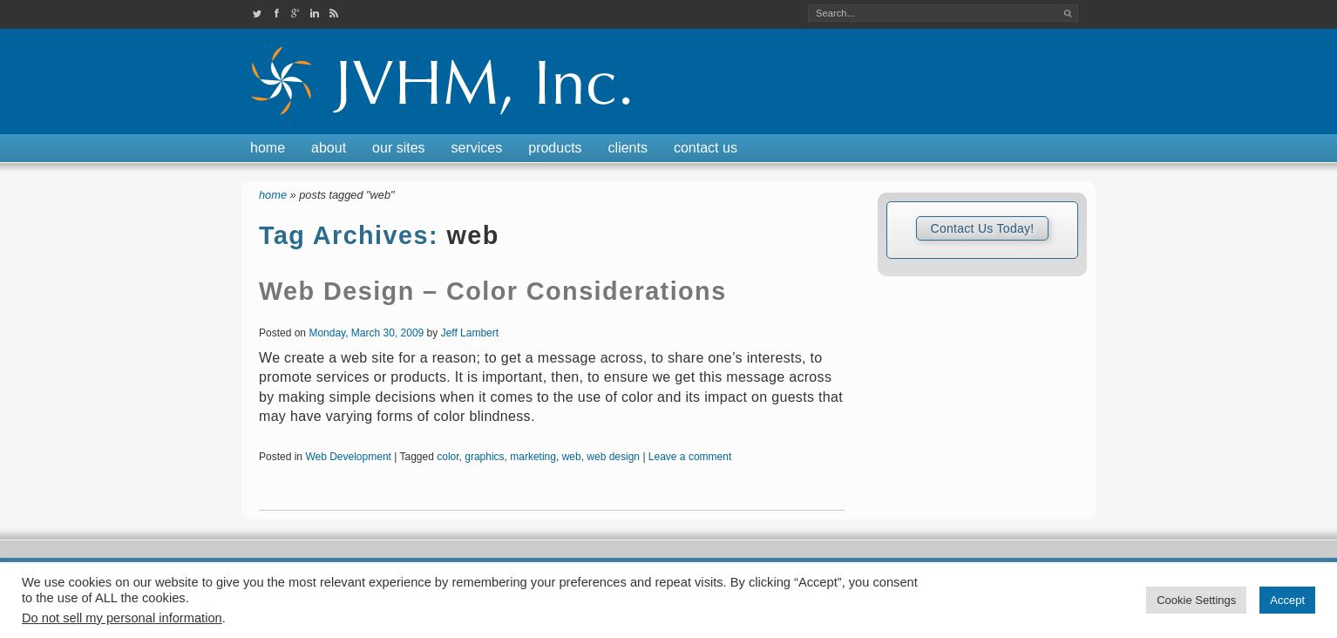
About (328, 147)
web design (613, 457)
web (571, 457)
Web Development (348, 457)
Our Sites (398, 147)
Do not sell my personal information (122, 618)
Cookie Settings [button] (1196, 600)
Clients (628, 147)
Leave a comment (689, 457)
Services (477, 147)
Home (267, 147)
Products (554, 147)
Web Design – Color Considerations (493, 291)
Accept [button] (1287, 600)
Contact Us (705, 147)
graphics (484, 457)
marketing (533, 457)
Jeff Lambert (470, 333)
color (447, 457)
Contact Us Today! (982, 228)
